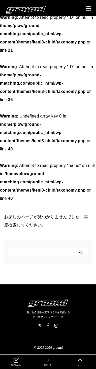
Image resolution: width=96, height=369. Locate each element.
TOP (80, 361)
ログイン (48, 361)
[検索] (48, 252)
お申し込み (16, 361)
